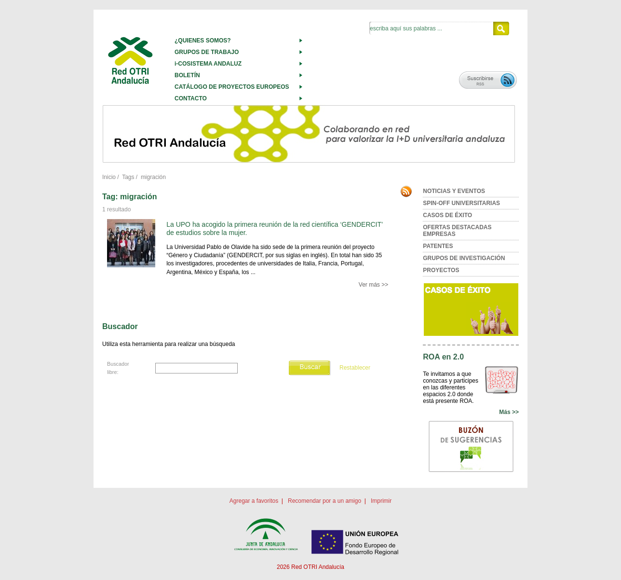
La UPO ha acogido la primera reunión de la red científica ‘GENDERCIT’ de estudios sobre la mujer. (274, 228)
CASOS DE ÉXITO (447, 215)
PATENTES (438, 246)
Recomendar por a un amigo (324, 500)
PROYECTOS (441, 270)
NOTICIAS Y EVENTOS (454, 191)
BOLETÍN (187, 75)
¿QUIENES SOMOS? (203, 40)
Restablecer (354, 367)
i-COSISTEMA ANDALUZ (208, 63)
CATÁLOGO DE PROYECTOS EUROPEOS (232, 86)
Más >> (509, 412)
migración (153, 177)
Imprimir (381, 500)
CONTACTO (191, 98)
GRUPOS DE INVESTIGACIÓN (464, 258)
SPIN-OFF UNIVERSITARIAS (461, 203)
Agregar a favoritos (254, 500)
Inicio (109, 177)
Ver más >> (373, 284)
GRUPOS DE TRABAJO (207, 52)
